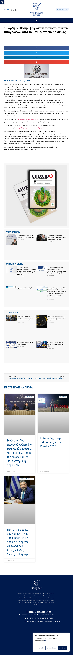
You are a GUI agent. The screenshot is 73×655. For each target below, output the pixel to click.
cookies (46, 640)
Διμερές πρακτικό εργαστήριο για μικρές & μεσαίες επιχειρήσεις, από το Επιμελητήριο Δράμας (56, 318)
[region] (51, 642)
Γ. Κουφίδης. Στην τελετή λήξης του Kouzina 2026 (51, 442)
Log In (13, 9)
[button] (2, 2)
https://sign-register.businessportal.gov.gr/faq (31, 128)
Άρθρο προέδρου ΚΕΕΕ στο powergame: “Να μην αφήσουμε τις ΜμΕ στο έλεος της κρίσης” (57, 237)
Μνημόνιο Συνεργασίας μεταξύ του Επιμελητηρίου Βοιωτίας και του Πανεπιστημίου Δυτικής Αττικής (25, 318)
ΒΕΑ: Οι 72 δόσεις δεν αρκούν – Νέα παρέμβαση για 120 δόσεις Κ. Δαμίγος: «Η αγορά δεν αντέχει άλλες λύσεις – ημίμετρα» (18, 542)
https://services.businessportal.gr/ (28, 119)
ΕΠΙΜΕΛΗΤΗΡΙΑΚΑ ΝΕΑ (10, 81)
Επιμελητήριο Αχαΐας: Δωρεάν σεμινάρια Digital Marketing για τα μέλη (55, 344)
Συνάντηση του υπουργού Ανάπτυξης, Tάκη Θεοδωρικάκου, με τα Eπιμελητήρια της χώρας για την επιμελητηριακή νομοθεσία (19, 453)
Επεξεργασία (39, 648)
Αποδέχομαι (62, 648)
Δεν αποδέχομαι (51, 648)
